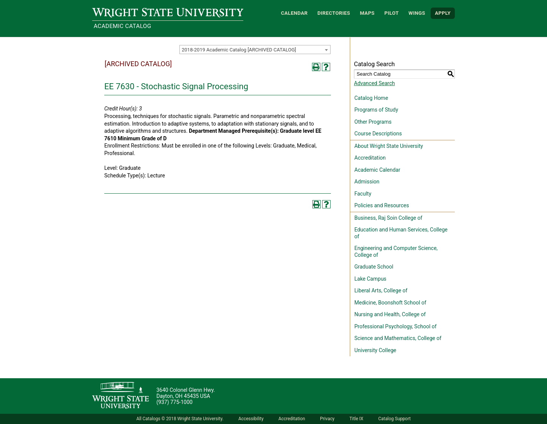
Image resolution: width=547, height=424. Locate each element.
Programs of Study (376, 110)
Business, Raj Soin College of (388, 218)
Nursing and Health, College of (390, 314)
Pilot (391, 13)
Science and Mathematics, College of (397, 338)
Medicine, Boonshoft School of (390, 303)
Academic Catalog (122, 26)
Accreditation (370, 158)
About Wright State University (388, 146)
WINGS (416, 13)
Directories (333, 13)
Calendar (294, 13)
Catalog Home (371, 98)
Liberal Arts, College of (380, 290)
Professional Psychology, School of (395, 326)
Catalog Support (394, 418)
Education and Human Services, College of (401, 233)
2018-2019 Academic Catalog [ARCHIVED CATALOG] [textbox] (239, 50)
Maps (367, 13)
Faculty (362, 194)
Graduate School (373, 267)
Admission (366, 182)
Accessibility (251, 418)
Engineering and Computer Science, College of (395, 251)
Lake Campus (370, 279)
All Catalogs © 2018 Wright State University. (180, 418)
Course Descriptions (378, 133)
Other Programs (372, 122)
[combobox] (255, 49)
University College (375, 350)
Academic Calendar (377, 170)
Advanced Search (374, 83)
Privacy (327, 418)
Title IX (356, 418)
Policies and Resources (381, 205)
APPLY (443, 13)
